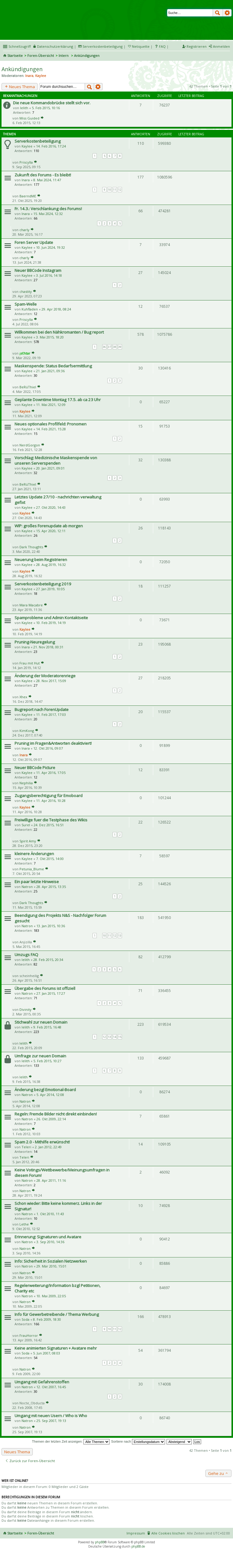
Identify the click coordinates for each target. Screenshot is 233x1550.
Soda (25, 1319)
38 (114, 347)
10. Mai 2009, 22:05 (51, 1296)
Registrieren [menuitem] (197, 46)
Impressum (136, 1533)
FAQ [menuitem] (162, 46)
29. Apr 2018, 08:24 (56, 309)
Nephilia (26, 783)
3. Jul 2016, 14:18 (49, 275)
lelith (24, 108)
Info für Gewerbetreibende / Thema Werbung (57, 1314)
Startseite (15, 55)
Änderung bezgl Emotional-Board (45, 1089)
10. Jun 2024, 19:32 (50, 247)
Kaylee (40, 75)
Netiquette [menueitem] (141, 46)
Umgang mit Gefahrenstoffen (42, 1382)
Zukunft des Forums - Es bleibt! (43, 175)
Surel (26, 825)
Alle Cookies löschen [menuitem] (168, 1533)
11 (114, 190)
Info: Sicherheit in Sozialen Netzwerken (51, 1261)
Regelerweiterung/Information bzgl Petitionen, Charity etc (57, 1288)
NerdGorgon (29, 445)
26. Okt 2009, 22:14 (51, 1119)
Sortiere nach (138, 1441)
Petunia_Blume (31, 869)
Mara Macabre (31, 605)
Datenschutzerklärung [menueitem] (55, 46)
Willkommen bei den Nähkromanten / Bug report (59, 332)
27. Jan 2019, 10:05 (50, 589)
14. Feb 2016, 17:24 (51, 146)
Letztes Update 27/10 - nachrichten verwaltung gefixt (58, 499)
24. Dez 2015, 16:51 (49, 825)
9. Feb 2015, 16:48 (47, 1027)
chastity (25, 291)
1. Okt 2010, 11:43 (50, 1214)
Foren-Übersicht (40, 55)
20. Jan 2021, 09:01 (50, 468)
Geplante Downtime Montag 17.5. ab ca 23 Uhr (58, 399)
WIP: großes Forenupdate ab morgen (49, 526)
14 (114, 1037)
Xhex (23, 697)
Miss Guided (29, 118)
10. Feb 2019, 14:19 (51, 622)
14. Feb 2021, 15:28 (51, 429)
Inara (29, 75)
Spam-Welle (26, 304)
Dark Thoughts (31, 547)
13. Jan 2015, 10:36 (50, 926)
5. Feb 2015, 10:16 (46, 108)
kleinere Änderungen (34, 853)
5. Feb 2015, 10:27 (47, 1061)
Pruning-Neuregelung (35, 642)
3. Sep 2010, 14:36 (50, 1242)
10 (109, 190)
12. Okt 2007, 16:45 (51, 1387)
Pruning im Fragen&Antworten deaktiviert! (53, 743)
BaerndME (27, 196)
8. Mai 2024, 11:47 (47, 180)
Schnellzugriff (19, 46)
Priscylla (26, 162)
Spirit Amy (27, 841)
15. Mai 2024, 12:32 (48, 213)
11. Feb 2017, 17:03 (51, 714)
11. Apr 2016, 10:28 (51, 800)
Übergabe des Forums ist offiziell (45, 988)
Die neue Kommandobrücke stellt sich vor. (51, 103)
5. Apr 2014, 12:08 (50, 1094)
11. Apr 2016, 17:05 (51, 772)
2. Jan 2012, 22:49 (48, 1147)
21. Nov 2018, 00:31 (48, 647)
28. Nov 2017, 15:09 (51, 680)
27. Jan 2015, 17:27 (50, 993)
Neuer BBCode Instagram (38, 270)
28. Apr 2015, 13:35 (51, 886)
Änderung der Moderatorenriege (45, 675)
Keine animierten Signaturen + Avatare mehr (56, 1348)
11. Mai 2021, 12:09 (51, 404)
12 (119, 190)
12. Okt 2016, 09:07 (48, 748)
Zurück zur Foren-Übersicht (30, 1460)
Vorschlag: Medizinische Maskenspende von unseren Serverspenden (56, 460)
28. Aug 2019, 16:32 (51, 564)
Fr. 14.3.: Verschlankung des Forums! (48, 208)
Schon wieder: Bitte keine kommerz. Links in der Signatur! (58, 1206)
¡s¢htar (24, 353)
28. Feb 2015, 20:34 (48, 959)
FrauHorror (28, 1335)
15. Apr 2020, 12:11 (51, 531)
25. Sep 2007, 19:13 (51, 1420)
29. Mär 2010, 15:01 (51, 1266)
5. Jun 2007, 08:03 (46, 1353)
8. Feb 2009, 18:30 (47, 1319)
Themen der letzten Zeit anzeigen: (71, 1441)
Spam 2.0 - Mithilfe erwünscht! (42, 1142)
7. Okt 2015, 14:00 (50, 858)
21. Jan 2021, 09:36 (50, 371)
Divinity (25, 1009)
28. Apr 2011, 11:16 (51, 1180)
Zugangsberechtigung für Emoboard (49, 795)
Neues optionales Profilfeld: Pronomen (50, 424)
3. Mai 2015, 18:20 (50, 337)
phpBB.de (138, 1546)
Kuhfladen (30, 309)
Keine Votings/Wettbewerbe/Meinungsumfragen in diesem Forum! (62, 1172)
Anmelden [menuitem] (221, 46)
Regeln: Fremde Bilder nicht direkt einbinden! (56, 1114)
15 (119, 1037)
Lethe (24, 1224)
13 (119, 936)
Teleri (26, 1147)
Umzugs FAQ (26, 954)
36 (104, 347)
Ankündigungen (22, 69)
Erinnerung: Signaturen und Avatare (48, 1237)
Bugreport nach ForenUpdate (42, 709)
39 (119, 347)
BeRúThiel (27, 387)
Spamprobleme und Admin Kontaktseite (51, 617)
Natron (27, 886)
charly (24, 229)
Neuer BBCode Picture (35, 767)
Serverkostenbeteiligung (38, 141)
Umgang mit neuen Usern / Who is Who (51, 1415)
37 (109, 347)
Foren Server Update (34, 242)
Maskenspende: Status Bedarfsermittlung (53, 366)
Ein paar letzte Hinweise (37, 881)
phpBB (99, 1542)
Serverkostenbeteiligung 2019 (43, 584)
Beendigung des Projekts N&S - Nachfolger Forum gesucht (60, 918)
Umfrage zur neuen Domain (40, 1056)
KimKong (26, 730)
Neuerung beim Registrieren (41, 559)
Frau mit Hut (29, 663)
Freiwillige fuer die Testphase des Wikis (51, 820)
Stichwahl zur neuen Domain (41, 1022)
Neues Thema (19, 86)
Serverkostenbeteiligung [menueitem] (103, 46)
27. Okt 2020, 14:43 (51, 507)
